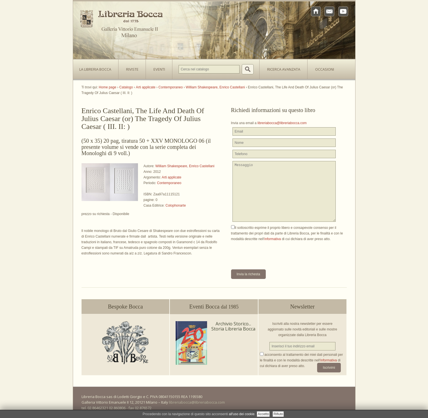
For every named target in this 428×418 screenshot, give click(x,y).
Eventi (159, 69)
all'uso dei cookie (241, 414)
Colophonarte (176, 205)
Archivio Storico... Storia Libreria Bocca (233, 326)
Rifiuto (278, 414)
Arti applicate (171, 177)
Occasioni (324, 69)
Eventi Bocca (214, 306)
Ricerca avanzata (283, 69)
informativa (272, 239)
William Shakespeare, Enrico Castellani (184, 166)
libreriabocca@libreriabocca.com (282, 123)
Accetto (263, 414)
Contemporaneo (169, 183)
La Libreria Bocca (97, 67)
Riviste (131, 67)
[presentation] (274, 253)
